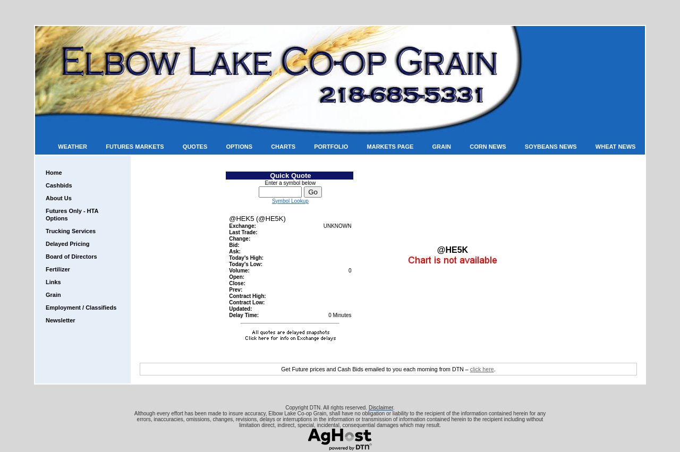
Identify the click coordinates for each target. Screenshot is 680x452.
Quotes (195, 146)
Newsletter (60, 320)
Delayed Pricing (68, 244)
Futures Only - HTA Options (72, 214)
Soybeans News (551, 146)
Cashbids (59, 185)
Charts (283, 146)
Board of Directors (71, 256)
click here (482, 369)
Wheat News (616, 146)
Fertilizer (58, 269)
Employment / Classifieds (81, 307)
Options (239, 146)
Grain (441, 146)
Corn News (488, 146)
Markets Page (390, 146)
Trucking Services (71, 231)
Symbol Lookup (290, 201)
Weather (72, 146)
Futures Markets (135, 146)
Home (54, 172)
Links (53, 282)
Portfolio (331, 146)
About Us (59, 198)
